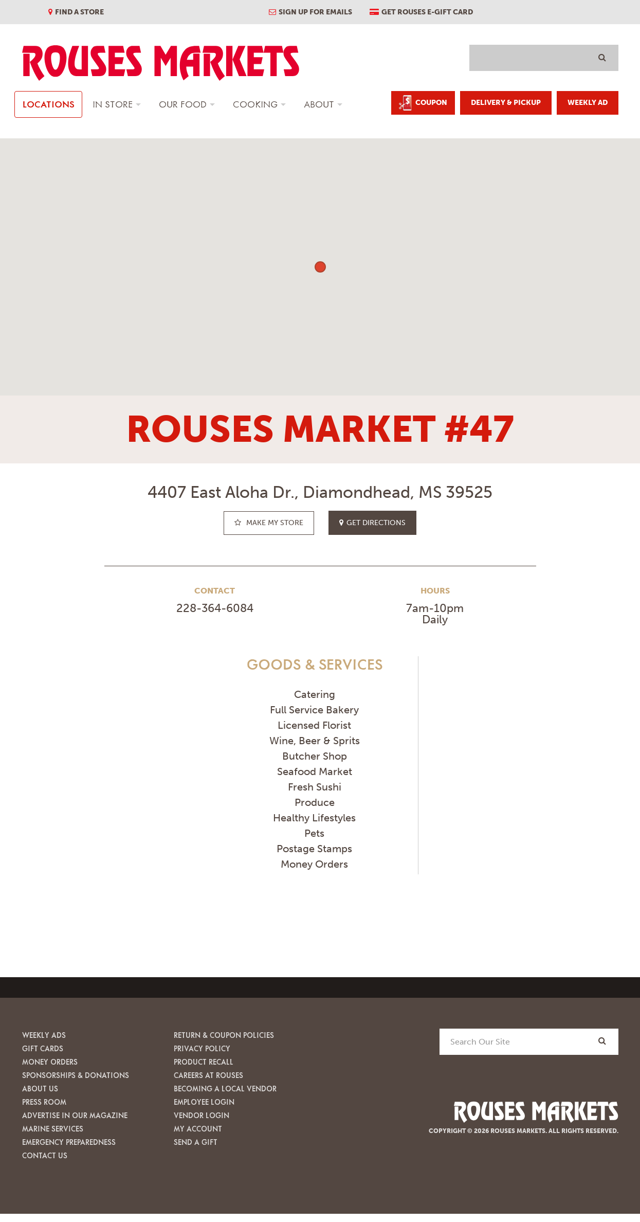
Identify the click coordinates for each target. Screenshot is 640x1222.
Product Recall (203, 1062)
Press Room (44, 1102)
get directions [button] (372, 522)
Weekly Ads (44, 1035)
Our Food (183, 104)
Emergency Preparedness (69, 1142)
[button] (320, 267)
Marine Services (52, 1129)
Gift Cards (42, 1048)
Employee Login (204, 1102)
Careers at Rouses (208, 1075)
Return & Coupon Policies (224, 1035)
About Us (40, 1088)
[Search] (602, 1041)
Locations (48, 104)
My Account (198, 1129)
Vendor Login (201, 1115)
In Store (113, 104)
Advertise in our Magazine (74, 1115)
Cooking (255, 104)
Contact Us (44, 1155)
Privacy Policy (202, 1048)
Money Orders (50, 1062)
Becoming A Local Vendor (225, 1088)
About (319, 104)
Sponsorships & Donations (75, 1075)
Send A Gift (195, 1142)
